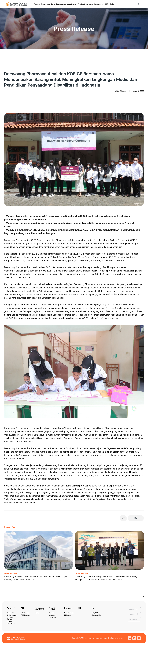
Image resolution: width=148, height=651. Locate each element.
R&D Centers (25, 613)
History (9, 621)
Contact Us (11, 623)
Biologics (52, 615)
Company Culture (10, 618)
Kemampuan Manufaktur (66, 4)
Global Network (12, 615)
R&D (53, 4)
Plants (37, 613)
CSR (106, 4)
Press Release (69, 613)
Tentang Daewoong (42, 4)
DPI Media (67, 615)
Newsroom (98, 4)
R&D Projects (25, 615)
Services (51, 613)
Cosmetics (52, 617)
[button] (139, 4)
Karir (94, 608)
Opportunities (96, 615)
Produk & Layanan (85, 4)
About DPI (10, 613)
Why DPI (95, 613)
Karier (112, 4)
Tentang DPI (11, 608)
